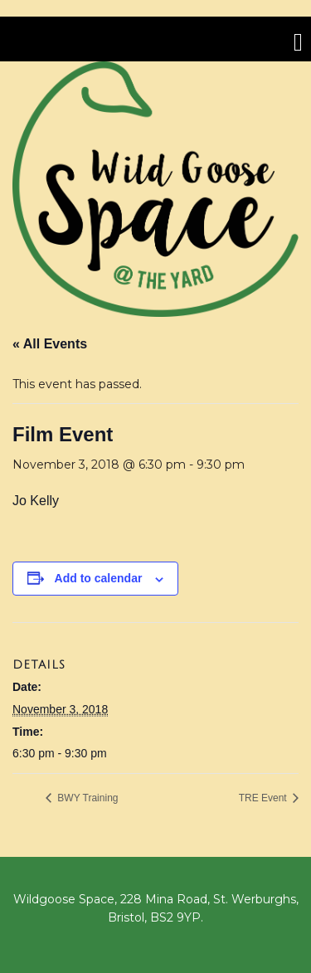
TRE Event (264, 798)
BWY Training (86, 798)
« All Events (49, 344)
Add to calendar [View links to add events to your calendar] (99, 578)
